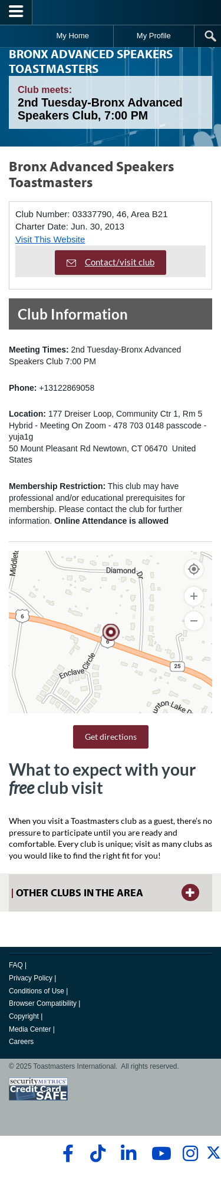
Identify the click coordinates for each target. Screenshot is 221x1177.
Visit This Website (50, 239)
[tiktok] (97, 1153)
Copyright (24, 1016)
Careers (21, 1042)
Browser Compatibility (43, 1003)
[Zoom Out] (193, 620)
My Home (72, 35)
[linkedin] (128, 1153)
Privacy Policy (30, 978)
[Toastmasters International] (110, 12)
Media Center (30, 1029)
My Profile (154, 35)
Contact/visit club (110, 262)
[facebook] (66, 1153)
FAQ (16, 965)
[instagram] (190, 1153)
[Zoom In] (193, 596)
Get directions (111, 737)
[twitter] (213, 1157)
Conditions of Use (36, 991)
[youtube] (159, 1153)
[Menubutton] (16, 12)
